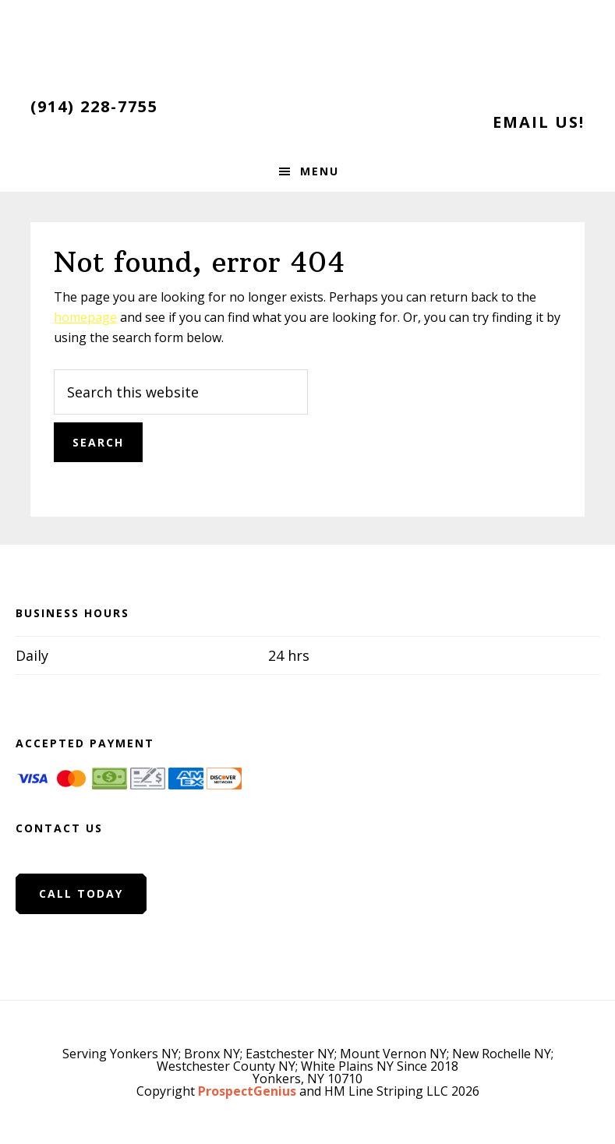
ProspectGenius (247, 1091)
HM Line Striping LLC (308, 47)
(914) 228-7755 (94, 106)
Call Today (81, 893)
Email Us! (539, 121)
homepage (85, 317)
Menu (319, 171)
